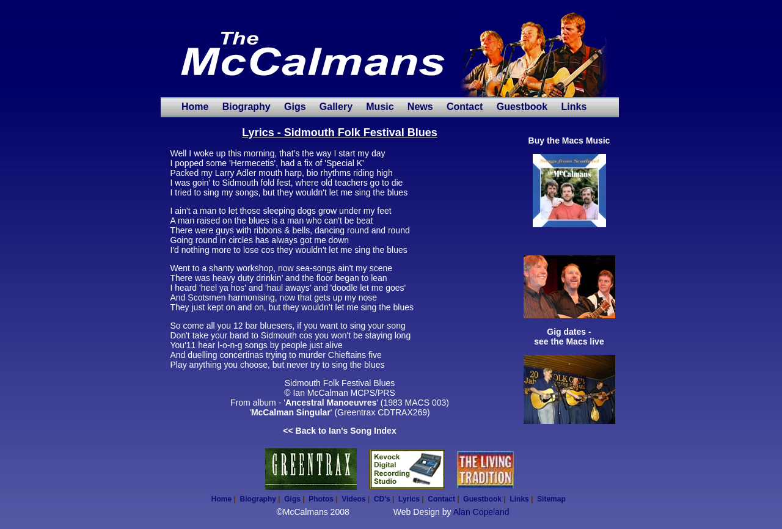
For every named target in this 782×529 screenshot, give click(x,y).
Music (379, 106)
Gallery (336, 106)
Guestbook (522, 106)
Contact (465, 106)
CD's (382, 499)
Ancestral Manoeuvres (330, 402)
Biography (246, 106)
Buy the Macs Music (569, 140)
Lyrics (409, 499)
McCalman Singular (291, 412)
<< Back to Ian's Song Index (339, 431)
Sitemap (551, 499)
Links (573, 106)
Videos (353, 499)
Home (194, 106)
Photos (321, 499)
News (420, 106)
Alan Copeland (481, 512)
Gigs (295, 106)
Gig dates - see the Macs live (569, 336)
